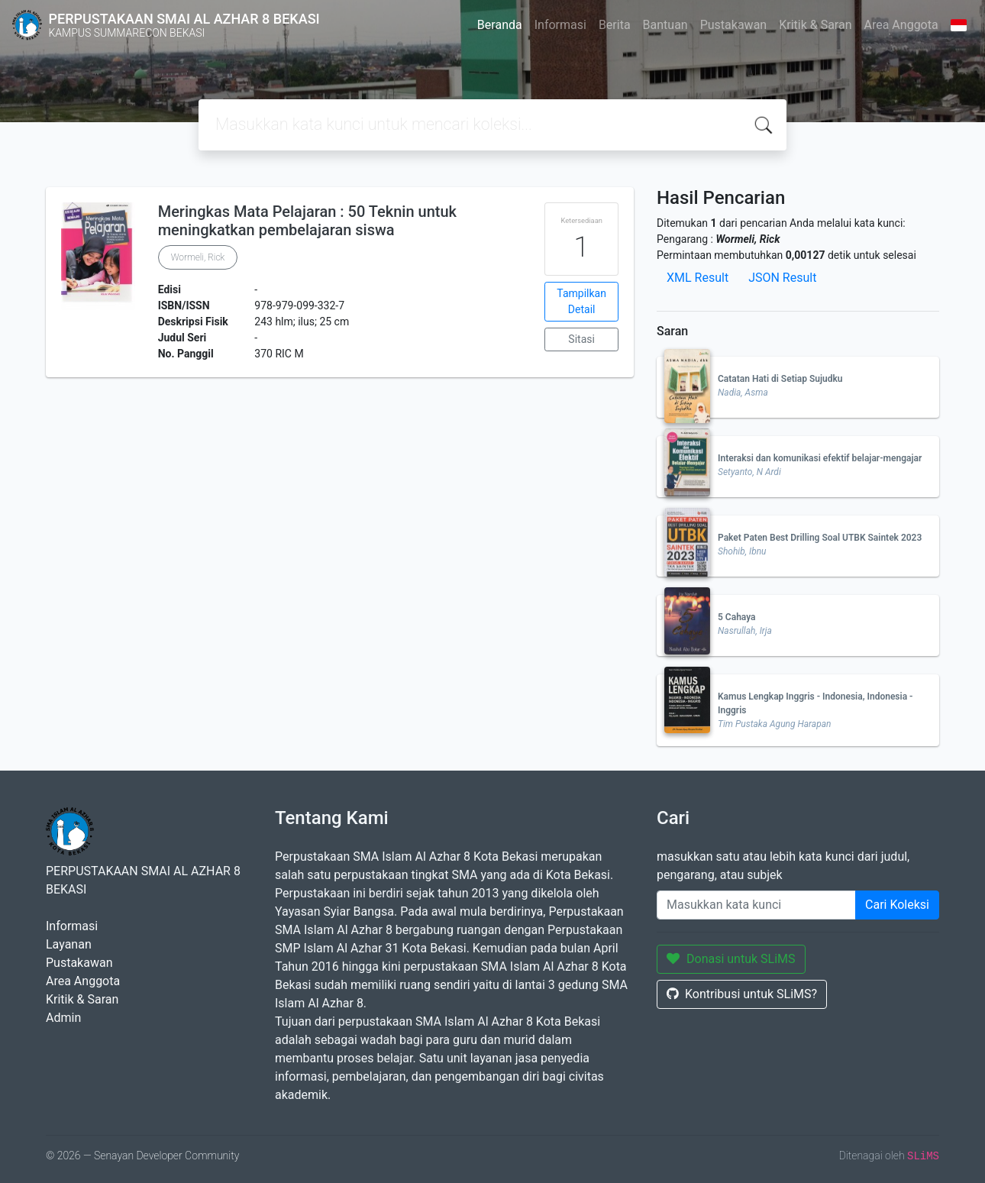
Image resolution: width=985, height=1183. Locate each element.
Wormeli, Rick (198, 257)
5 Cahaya (737, 617)
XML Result (697, 277)
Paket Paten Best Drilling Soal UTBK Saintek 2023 (820, 537)
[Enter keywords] (756, 905)
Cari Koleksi (897, 904)
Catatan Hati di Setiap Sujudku (780, 378)
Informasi (560, 25)
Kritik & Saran (815, 25)
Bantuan (665, 25)
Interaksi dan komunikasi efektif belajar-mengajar (820, 458)
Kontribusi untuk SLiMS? (742, 994)
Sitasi (581, 339)
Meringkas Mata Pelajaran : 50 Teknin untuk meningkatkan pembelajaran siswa (307, 220)
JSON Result (782, 277)
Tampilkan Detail (581, 301)
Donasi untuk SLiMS (731, 959)
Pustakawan (733, 25)
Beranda (499, 25)
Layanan (69, 944)
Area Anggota (901, 25)
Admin (63, 1017)
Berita (615, 25)
